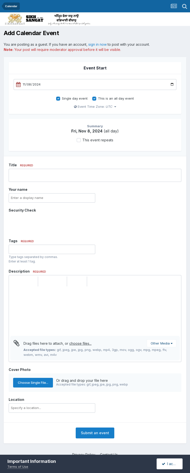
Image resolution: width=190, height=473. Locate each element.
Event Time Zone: (95, 106)
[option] (13, 249)
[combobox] (52, 249)
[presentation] (46, 223)
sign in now (97, 44)
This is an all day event (116, 98)
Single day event (75, 98)
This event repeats (97, 140)
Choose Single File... (33, 383)
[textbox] (95, 311)
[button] (14, 281)
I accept (171, 464)
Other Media (161, 343)
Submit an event (95, 433)
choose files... (80, 343)
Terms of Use (17, 467)
